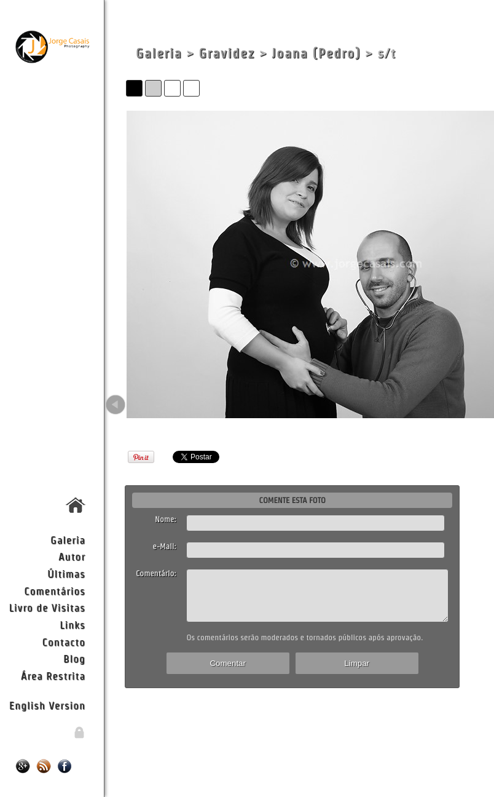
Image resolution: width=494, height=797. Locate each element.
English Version (47, 705)
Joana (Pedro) (316, 53)
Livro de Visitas (47, 607)
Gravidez (227, 53)
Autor (71, 556)
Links (72, 624)
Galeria (67, 539)
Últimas (66, 573)
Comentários (54, 591)
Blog (74, 658)
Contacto (63, 642)
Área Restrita (53, 675)
